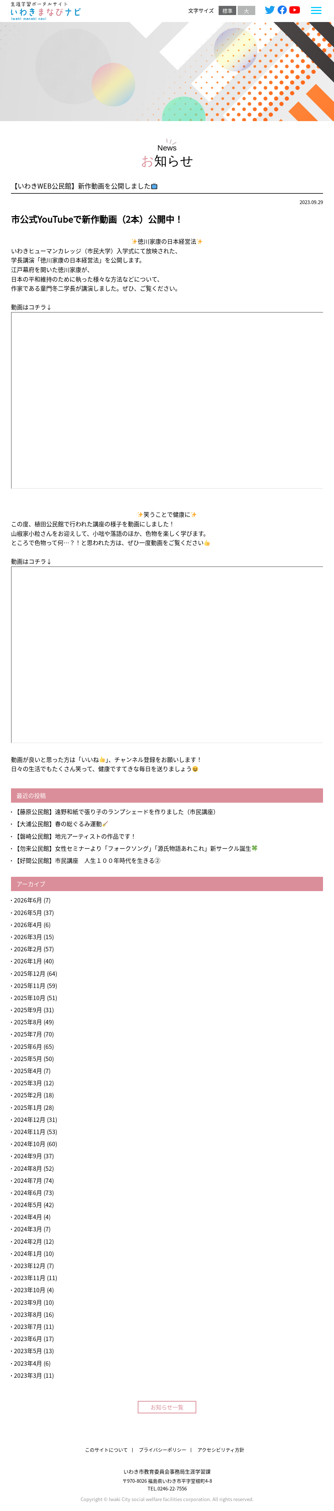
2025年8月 (28, 1021)
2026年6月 (28, 900)
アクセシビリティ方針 (220, 1449)
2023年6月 (28, 1338)
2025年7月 (28, 1033)
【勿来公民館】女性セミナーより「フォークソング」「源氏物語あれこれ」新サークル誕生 (135, 848)
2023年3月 (28, 1375)
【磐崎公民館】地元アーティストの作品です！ (75, 836)
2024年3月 (28, 1228)
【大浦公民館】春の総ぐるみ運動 (61, 823)
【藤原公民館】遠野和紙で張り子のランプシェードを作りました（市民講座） (116, 811)
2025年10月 (29, 997)
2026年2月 (28, 948)
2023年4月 (28, 1363)
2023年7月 (28, 1326)
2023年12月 (29, 1265)
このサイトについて (106, 1449)
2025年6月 (28, 1046)
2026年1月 (28, 960)
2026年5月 (28, 912)
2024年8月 (28, 1168)
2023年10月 (29, 1289)
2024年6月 (28, 1192)
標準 (227, 10)
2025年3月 (28, 1082)
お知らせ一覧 (167, 1407)
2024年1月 (28, 1253)
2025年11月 (29, 985)
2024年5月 (28, 1204)
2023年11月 (29, 1277)
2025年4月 (28, 1070)
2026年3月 (28, 936)
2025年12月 (29, 973)
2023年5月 (28, 1350)
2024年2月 (28, 1241)
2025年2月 (28, 1094)
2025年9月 (28, 1009)
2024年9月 (28, 1155)
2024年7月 (28, 1180)
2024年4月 (28, 1216)
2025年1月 (28, 1107)
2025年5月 (28, 1058)
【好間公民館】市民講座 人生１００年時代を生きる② (87, 860)
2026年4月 (28, 924)
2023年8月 (28, 1314)
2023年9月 (28, 1302)
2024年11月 (29, 1131)
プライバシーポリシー (162, 1449)
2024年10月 (29, 1143)
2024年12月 (29, 1119)
